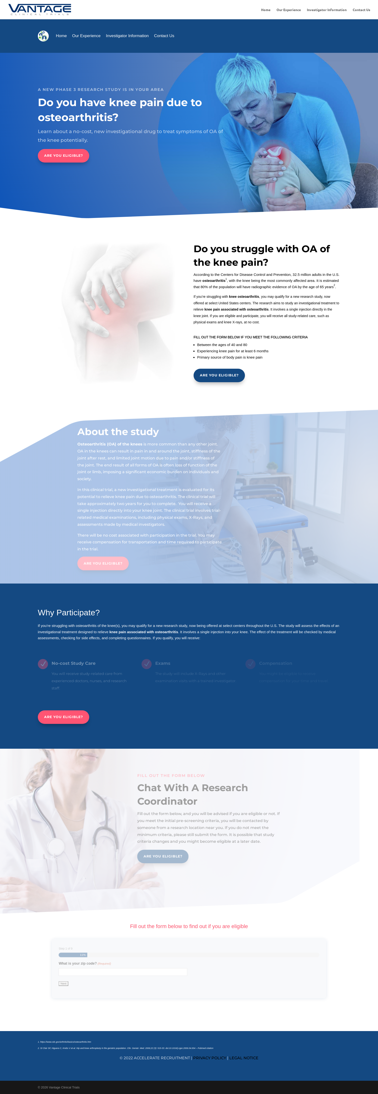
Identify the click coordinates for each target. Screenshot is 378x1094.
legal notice (243, 1058)
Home (265, 10)
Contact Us (361, 10)
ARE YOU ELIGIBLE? (63, 155)
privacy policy (209, 1058)
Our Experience (289, 10)
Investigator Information (327, 10)
